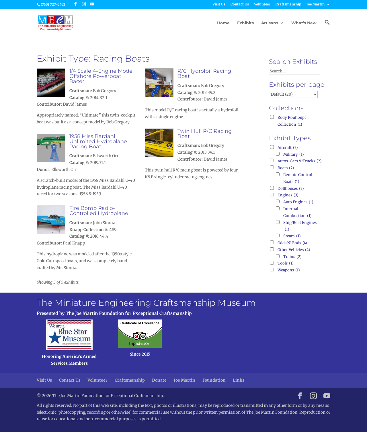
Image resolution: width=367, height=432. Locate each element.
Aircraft (288, 147)
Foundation (214, 380)
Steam (292, 236)
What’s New (304, 23)
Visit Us (218, 4)
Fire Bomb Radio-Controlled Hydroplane (98, 210)
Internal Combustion (297, 212)
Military (293, 154)
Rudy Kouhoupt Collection (292, 121)
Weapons (289, 270)
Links (238, 380)
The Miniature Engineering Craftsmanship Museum (146, 302)
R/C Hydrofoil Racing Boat (204, 73)
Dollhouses (291, 188)
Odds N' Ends (292, 243)
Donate (159, 380)
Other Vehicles (294, 249)
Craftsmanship (288, 4)
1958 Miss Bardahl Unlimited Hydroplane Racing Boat (98, 141)
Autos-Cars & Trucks (300, 161)
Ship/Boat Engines (300, 226)
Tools (286, 263)
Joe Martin (316, 4)
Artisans (269, 23)
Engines (288, 195)
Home (223, 23)
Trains (292, 256)
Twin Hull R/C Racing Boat (204, 133)
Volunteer (262, 4)
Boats (286, 168)
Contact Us (240, 4)
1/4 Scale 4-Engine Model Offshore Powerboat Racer (101, 76)
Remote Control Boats (297, 178)
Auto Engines (298, 202)
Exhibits (245, 23)
